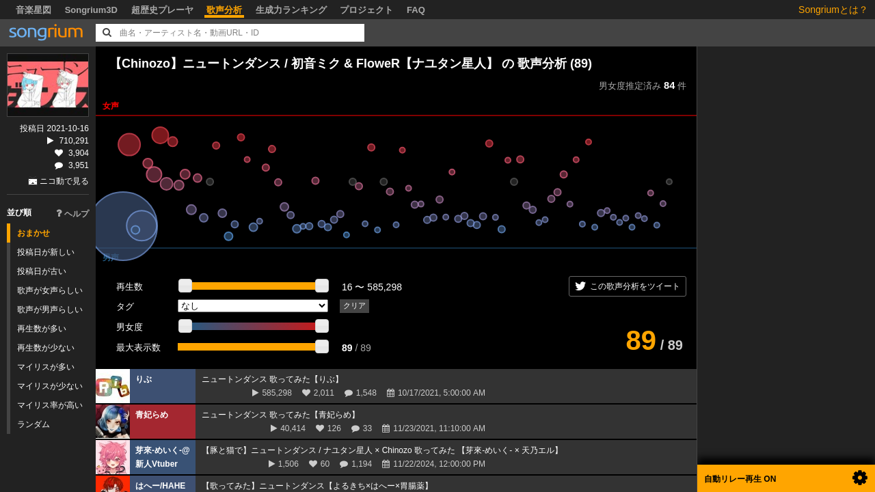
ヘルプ (72, 214)
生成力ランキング (291, 10)
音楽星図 (33, 10)
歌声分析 (224, 10)
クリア (354, 305)
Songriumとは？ (833, 9)
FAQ (416, 10)
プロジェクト (366, 10)
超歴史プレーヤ (162, 10)
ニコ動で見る (64, 181)
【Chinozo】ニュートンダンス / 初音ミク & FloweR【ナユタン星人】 (303, 63)
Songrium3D (91, 10)
